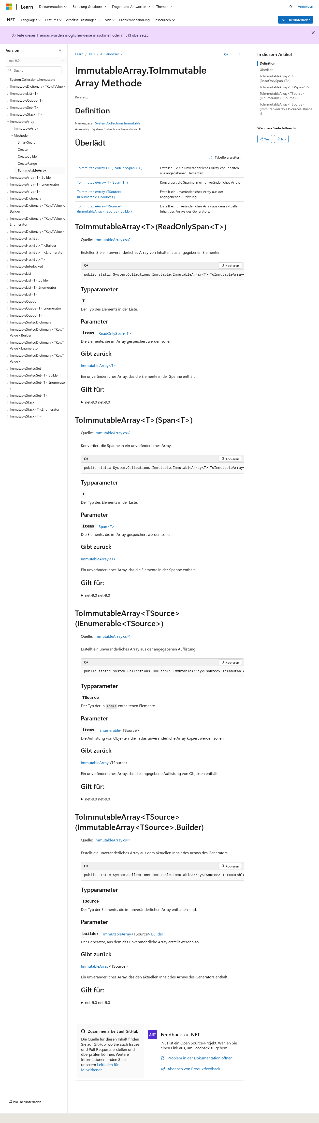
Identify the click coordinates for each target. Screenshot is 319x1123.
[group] (162, 275)
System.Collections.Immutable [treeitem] (32, 79)
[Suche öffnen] (291, 6)
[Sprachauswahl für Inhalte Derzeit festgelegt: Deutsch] (17, 1116)
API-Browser (109, 54)
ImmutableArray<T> (98, 365)
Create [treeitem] (23, 149)
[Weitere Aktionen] (239, 54)
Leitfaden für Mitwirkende (100, 1067)
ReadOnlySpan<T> (115, 333)
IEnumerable (109, 730)
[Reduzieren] (60, 50)
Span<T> (107, 526)
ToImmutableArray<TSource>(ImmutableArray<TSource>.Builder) (286, 108)
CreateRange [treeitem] (27, 163)
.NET (91, 54)
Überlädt (266, 69)
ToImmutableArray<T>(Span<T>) (102, 182)
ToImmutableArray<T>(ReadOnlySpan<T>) (109, 167)
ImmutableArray (95, 762)
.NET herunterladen (295, 19)
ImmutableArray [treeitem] (26, 128)
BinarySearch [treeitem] (27, 142)
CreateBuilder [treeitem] (28, 156)
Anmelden (305, 6)
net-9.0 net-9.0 (97, 402)
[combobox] (36, 61)
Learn (79, 54)
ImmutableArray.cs (111, 239)
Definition (267, 63)
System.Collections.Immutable (117, 123)
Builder (157, 933)
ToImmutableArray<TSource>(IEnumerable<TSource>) (282, 95)
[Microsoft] (9, 6)
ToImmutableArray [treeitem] (32, 170)
